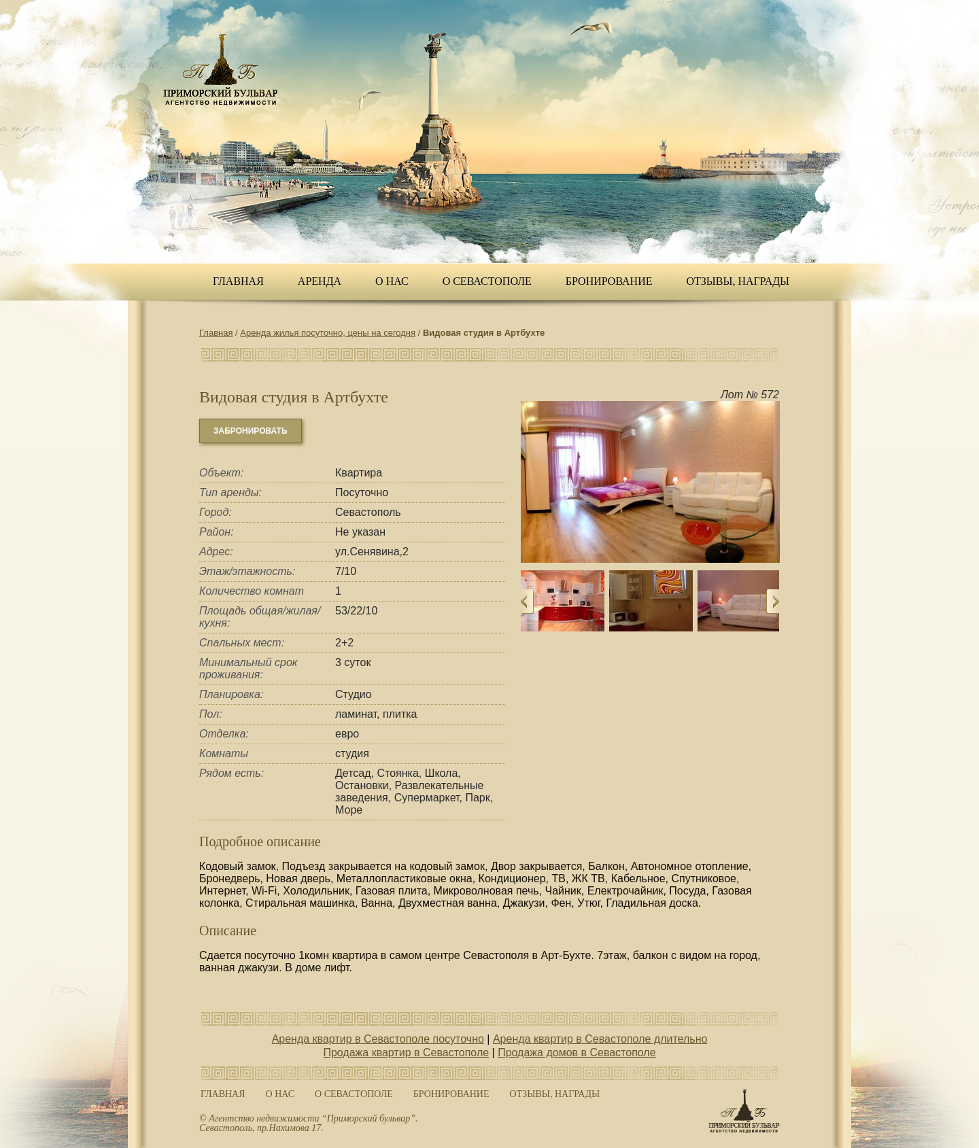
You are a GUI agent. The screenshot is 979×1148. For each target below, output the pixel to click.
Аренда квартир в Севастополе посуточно (378, 1039)
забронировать (250, 431)
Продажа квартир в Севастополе (406, 1052)
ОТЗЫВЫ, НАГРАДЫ (738, 281)
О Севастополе (487, 281)
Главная (238, 281)
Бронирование (609, 281)
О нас (392, 281)
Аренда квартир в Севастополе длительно (600, 1039)
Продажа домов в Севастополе (576, 1052)
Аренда (319, 281)
